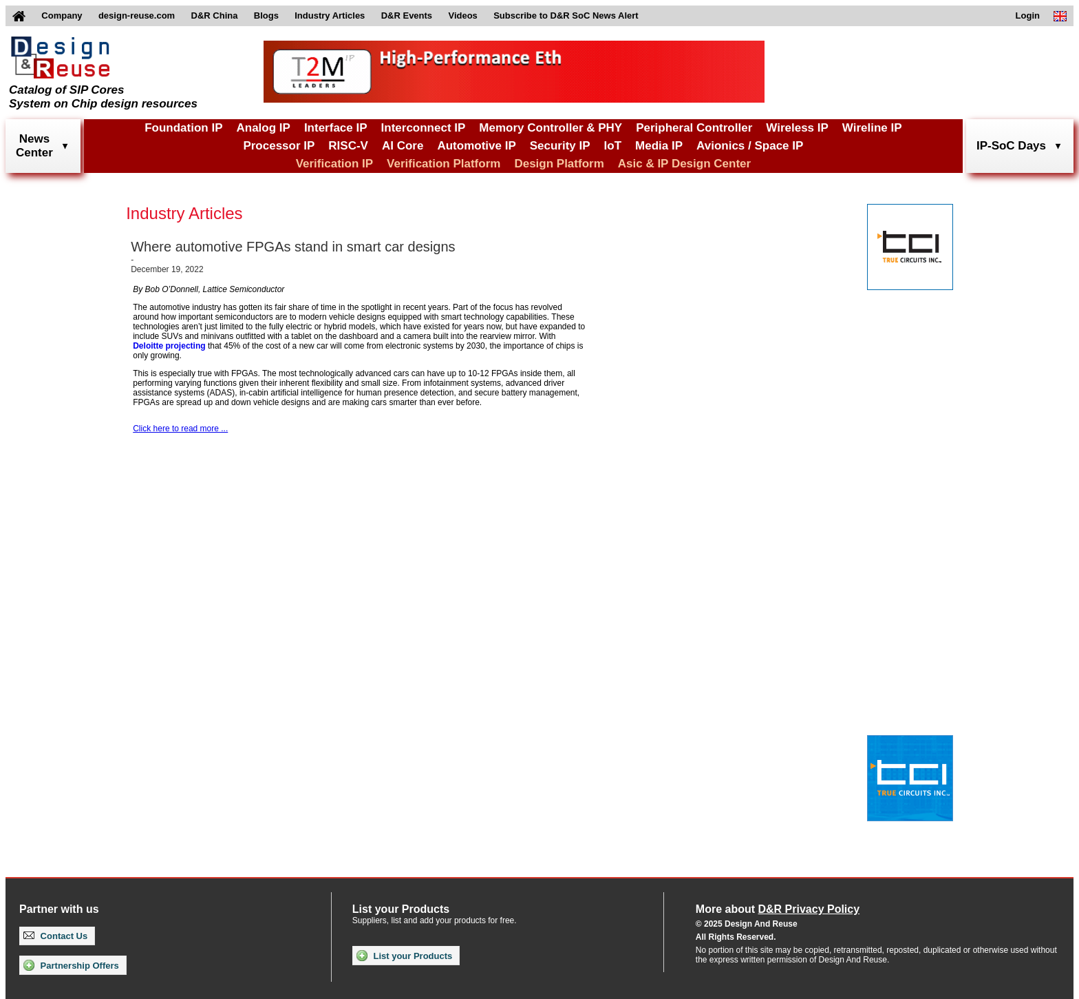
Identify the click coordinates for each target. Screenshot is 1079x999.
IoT (613, 145)
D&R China (214, 15)
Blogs (266, 15)
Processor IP (278, 145)
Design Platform (558, 163)
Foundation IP (183, 127)
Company (61, 15)
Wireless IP (797, 127)
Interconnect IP (423, 127)
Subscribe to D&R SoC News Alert (565, 15)
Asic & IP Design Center (684, 163)
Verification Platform (443, 163)
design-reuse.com (136, 15)
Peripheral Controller (694, 127)
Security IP (560, 145)
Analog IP (263, 127)
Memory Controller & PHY (550, 127)
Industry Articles (330, 15)
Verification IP (334, 163)
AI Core (402, 145)
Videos (462, 15)
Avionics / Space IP (749, 145)
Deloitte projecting (169, 346)
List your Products (404, 955)
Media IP (659, 145)
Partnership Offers (71, 965)
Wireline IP (872, 127)
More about (777, 909)
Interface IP (335, 127)
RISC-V (348, 145)
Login (1028, 15)
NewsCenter (34, 145)
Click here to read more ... (180, 428)
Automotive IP (476, 145)
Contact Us (55, 936)
